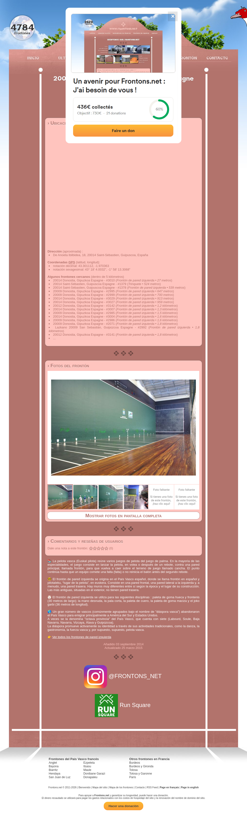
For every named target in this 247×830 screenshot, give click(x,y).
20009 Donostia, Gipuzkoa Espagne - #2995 (84, 291)
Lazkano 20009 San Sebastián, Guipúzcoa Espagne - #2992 (101, 327)
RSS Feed (152, 787)
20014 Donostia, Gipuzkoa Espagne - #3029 (84, 298)
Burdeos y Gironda (141, 766)
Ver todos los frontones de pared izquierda (81, 637)
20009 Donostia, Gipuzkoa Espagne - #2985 (84, 313)
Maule (87, 770)
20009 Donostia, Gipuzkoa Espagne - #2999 (84, 295)
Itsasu (87, 766)
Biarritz (53, 770)
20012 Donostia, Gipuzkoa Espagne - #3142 (84, 305)
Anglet (53, 762)
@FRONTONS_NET (123, 676)
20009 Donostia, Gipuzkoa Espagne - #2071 (84, 324)
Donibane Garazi (94, 773)
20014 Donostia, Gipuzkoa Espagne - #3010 (84, 280)
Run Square (123, 705)
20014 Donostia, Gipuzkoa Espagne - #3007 (84, 309)
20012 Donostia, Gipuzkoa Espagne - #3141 (84, 334)
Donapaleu (90, 777)
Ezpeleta (89, 762)
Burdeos (134, 762)
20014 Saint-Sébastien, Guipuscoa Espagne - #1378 (89, 287)
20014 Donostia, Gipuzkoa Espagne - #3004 (84, 316)
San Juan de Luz (59, 777)
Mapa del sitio (99, 787)
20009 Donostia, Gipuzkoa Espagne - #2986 (84, 320)
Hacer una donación (123, 806)
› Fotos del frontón (68, 365)
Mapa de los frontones (121, 787)
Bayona (54, 766)
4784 (22, 27)
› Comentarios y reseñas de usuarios (85, 541)
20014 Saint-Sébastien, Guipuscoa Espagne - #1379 (89, 284)
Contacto (215, 57)
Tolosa (133, 770)
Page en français (169, 787)
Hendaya (54, 773)
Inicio (33, 57)
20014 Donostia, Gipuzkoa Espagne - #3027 (84, 302)
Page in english (190, 787)
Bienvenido (84, 787)
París (132, 777)
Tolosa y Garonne (140, 773)
